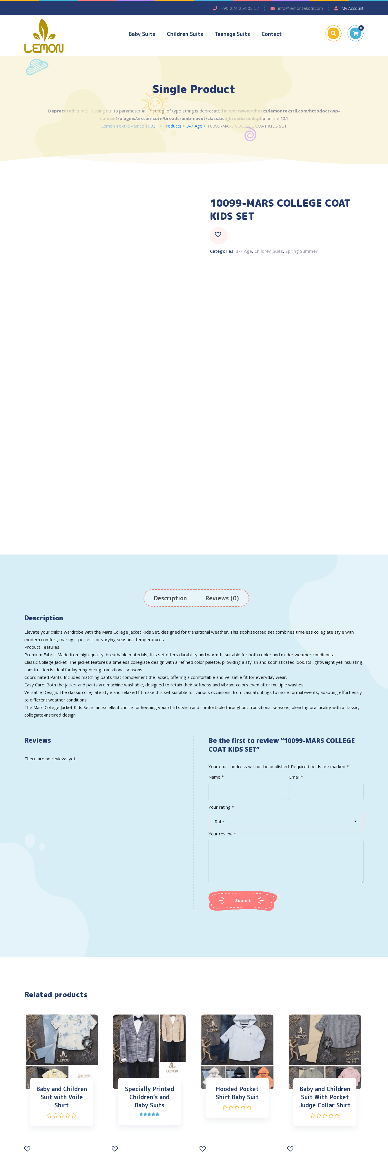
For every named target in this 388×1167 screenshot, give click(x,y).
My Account (352, 8)
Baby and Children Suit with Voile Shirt (61, 1097)
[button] (218, 236)
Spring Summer (301, 252)
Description (170, 599)
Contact (272, 34)
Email (296, 777)
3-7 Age (244, 252)
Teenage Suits (232, 34)
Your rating (221, 807)
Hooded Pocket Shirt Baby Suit (237, 1093)
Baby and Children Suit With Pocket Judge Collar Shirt (325, 1097)
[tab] (170, 598)
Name (216, 777)
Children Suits (185, 34)
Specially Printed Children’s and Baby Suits (149, 1097)
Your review (222, 834)
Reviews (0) (222, 599)
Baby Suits (142, 34)
